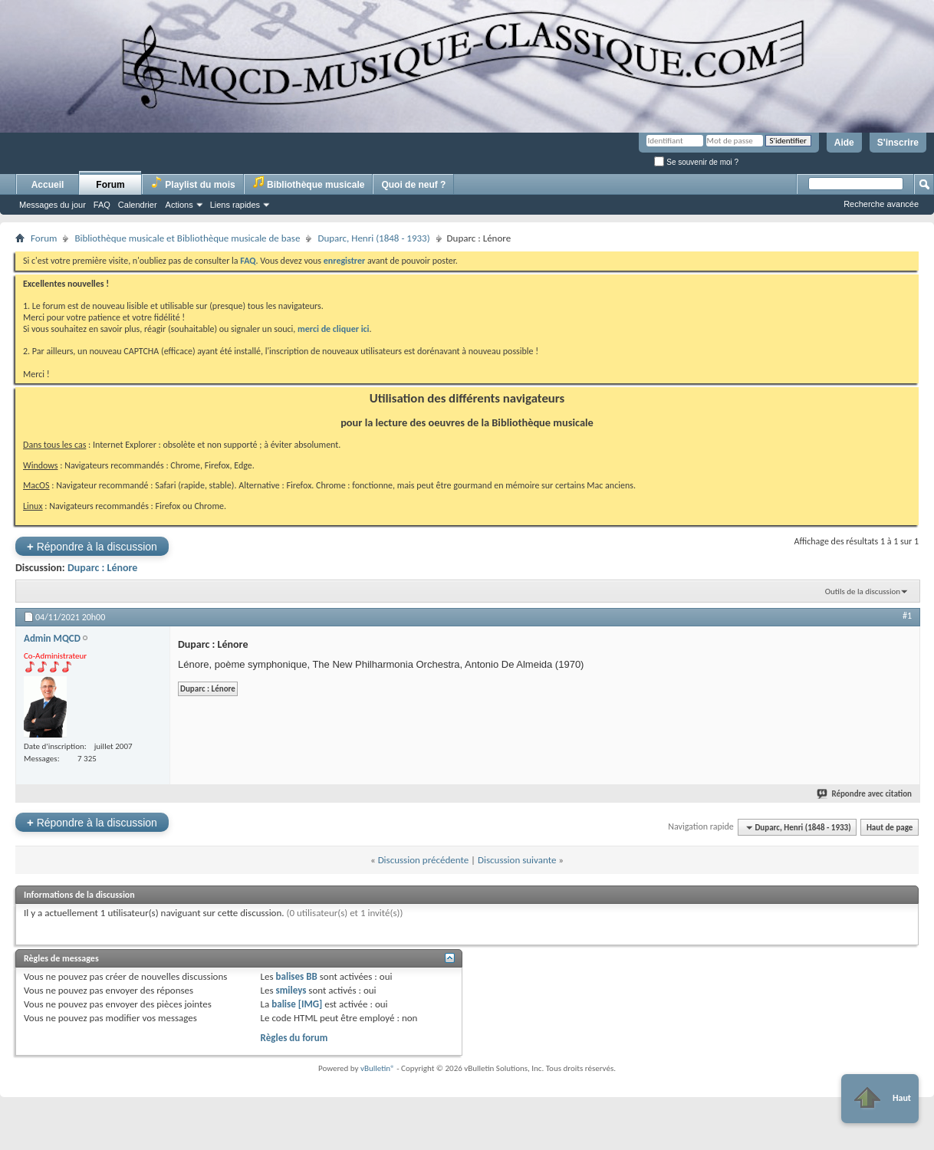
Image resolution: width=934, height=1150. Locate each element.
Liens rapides (235, 204)
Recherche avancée (881, 204)
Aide (844, 142)
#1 (907, 615)
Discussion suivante (517, 860)
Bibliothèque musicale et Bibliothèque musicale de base (187, 238)
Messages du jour (52, 204)
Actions (179, 204)
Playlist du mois (192, 183)
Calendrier (137, 204)
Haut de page (890, 828)
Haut (880, 1098)
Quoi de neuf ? (413, 184)
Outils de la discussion (862, 591)
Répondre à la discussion (92, 546)
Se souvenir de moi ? (696, 162)
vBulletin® (377, 1068)
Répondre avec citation (865, 794)
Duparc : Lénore (102, 567)
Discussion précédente (423, 860)
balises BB (296, 976)
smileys (291, 990)
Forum (110, 184)
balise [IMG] (296, 1004)
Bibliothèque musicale (308, 183)
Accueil (47, 184)
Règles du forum (294, 1037)
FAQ (102, 204)
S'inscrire (898, 142)
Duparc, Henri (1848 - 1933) (373, 238)
